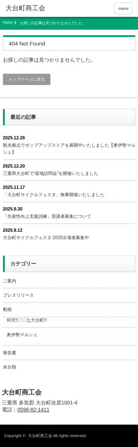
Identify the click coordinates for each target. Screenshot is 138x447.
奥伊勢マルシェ (22, 334)
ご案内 (9, 280)
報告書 (9, 352)
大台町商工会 (22, 392)
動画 (7, 309)
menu (123, 8)
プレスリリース (18, 295)
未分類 (9, 367)
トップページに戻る (26, 79)
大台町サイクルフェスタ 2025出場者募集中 (46, 237)
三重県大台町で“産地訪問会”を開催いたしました (51, 173)
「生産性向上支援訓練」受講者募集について (47, 216)
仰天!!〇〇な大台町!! (27, 320)
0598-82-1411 (33, 410)
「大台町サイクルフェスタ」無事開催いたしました (54, 194)
